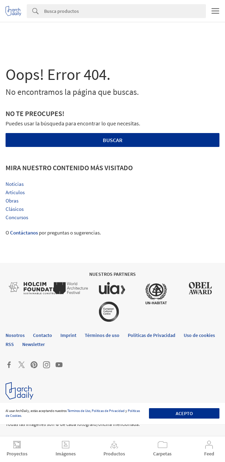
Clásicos (15, 209)
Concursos (17, 217)
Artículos (15, 192)
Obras (12, 200)
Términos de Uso (78, 411)
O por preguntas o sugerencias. (53, 232)
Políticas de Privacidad (108, 411)
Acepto (184, 413)
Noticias (15, 184)
